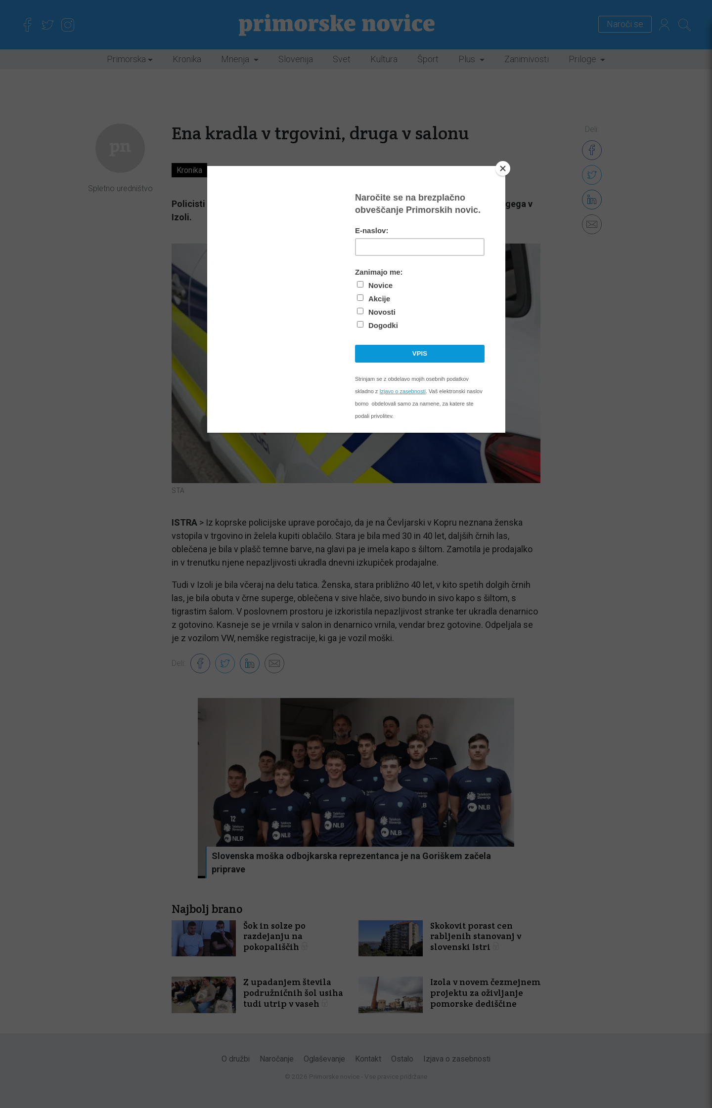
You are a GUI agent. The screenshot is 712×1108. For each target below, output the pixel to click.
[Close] (502, 168)
